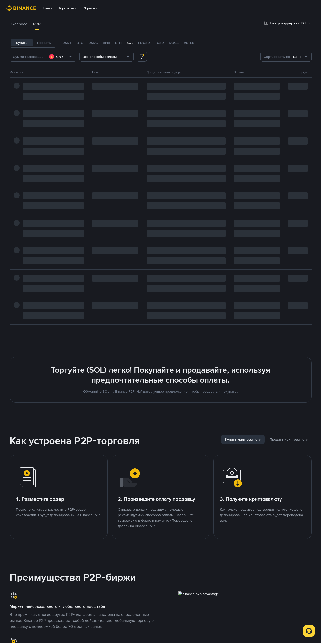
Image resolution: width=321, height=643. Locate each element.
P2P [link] (37, 24)
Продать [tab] (44, 42)
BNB (106, 42)
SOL (130, 42)
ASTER (189, 42)
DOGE (174, 42)
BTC (80, 42)
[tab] (18, 24)
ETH (118, 42)
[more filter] (142, 57)
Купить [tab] (21, 42)
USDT (67, 42)
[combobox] (61, 56)
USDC (93, 42)
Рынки (47, 8)
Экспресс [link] (18, 24)
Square (91, 8)
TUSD (159, 42)
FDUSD (144, 42)
